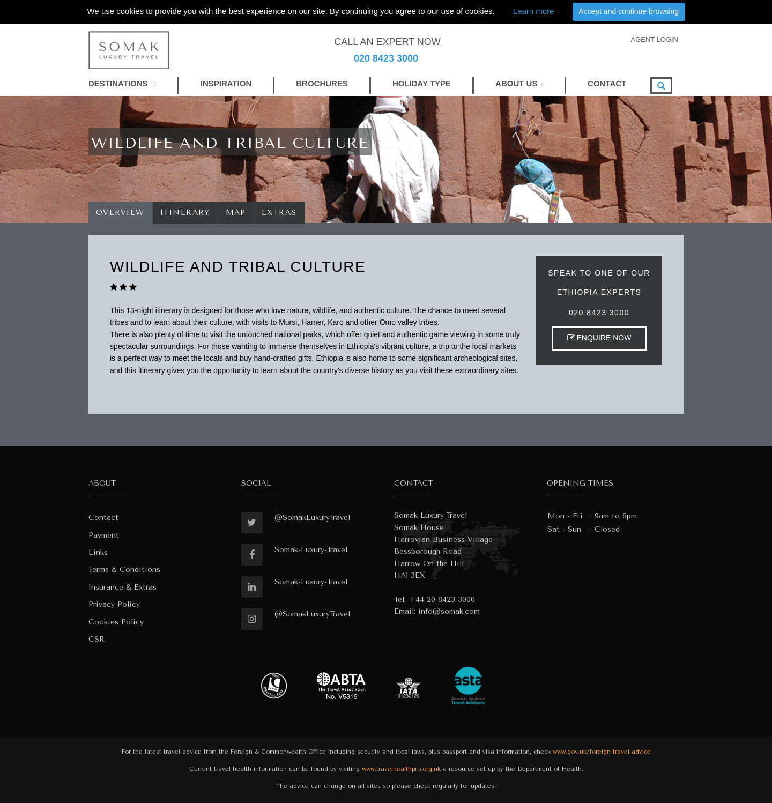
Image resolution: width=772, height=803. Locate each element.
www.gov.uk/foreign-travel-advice (602, 751)
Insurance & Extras (122, 587)
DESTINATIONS (122, 83)
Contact (103, 517)
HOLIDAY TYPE (421, 83)
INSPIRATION (226, 83)
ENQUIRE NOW (599, 337)
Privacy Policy (114, 604)
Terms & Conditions (124, 569)
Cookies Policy (116, 622)
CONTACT (607, 83)
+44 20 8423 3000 (442, 599)
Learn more (533, 11)
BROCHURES (322, 83)
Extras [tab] (279, 212)
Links (98, 552)
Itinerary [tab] (185, 212)
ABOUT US (516, 83)
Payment (103, 535)
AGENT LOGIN (654, 39)
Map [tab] (236, 212)
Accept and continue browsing (628, 11)
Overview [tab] (120, 212)
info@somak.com (449, 611)
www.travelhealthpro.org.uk (401, 768)
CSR (96, 639)
